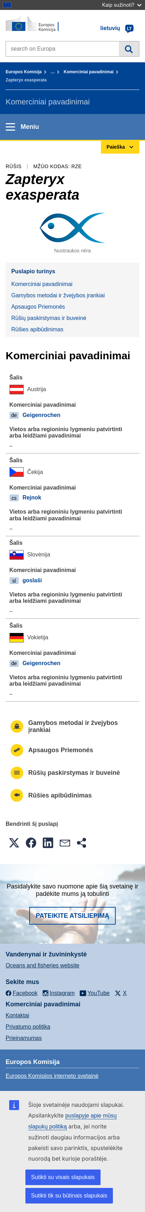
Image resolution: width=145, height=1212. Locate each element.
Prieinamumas (24, 1038)
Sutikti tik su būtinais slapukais (69, 1196)
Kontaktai (17, 1015)
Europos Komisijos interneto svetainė (52, 1076)
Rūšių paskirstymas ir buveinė (48, 318)
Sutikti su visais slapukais (63, 1177)
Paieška (129, 48)
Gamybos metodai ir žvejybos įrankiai (58, 295)
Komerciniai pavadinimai (89, 71)
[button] (14, 843)
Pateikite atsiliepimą (72, 915)
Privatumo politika (28, 1027)
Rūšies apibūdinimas (37, 329)
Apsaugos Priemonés (38, 307)
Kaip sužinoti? (121, 5)
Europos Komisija (24, 71)
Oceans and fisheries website (42, 965)
